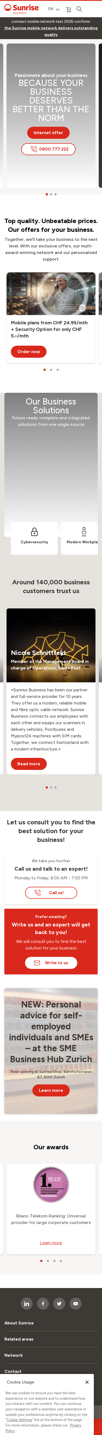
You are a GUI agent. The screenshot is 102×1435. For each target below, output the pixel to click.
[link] (51, 31)
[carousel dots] (47, 194)
